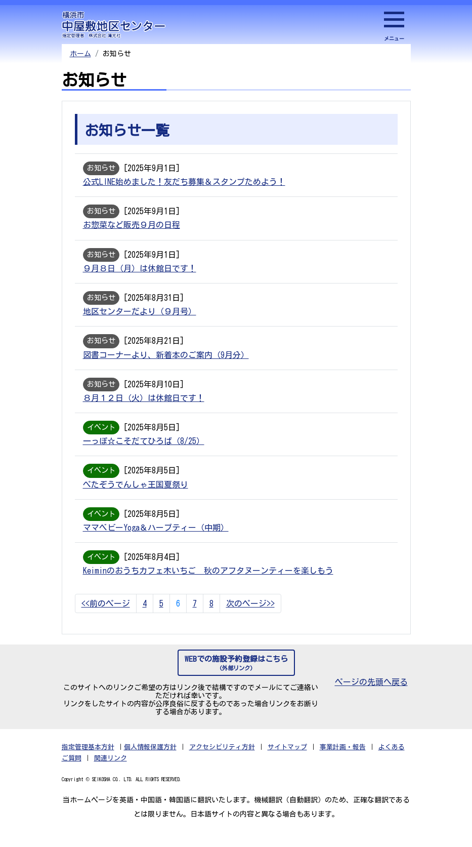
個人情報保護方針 (150, 757)
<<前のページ (105, 614)
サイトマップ (287, 757)
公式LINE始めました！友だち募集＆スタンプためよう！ (184, 183)
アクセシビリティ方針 (222, 757)
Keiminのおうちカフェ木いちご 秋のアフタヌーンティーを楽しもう (208, 581)
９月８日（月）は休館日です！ (139, 271)
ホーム (80, 53)
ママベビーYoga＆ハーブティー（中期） (156, 537)
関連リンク (110, 768)
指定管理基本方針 (88, 757)
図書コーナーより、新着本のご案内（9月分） (166, 360)
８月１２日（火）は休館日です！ (143, 404)
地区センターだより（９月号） (139, 315)
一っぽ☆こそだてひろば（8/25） (143, 448)
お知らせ (104, 169)
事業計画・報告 (343, 757)
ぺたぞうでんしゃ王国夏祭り (135, 493)
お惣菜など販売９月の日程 (131, 227)
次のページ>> (250, 614)
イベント (104, 434)
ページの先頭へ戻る (371, 692)
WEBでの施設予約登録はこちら (236, 673)
